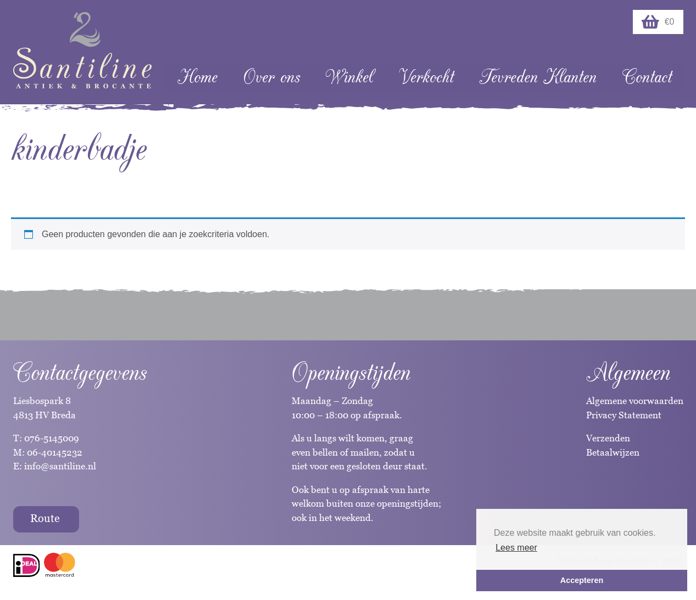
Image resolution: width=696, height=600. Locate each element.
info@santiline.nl (60, 466)
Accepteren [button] (581, 580)
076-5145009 (50, 438)
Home (197, 77)
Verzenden (608, 438)
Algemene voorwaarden (634, 400)
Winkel (349, 77)
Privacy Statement (623, 415)
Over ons (271, 77)
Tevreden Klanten (538, 77)
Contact (647, 77)
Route (45, 518)
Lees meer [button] (516, 547)
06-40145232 (54, 452)
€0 (658, 22)
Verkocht (426, 77)
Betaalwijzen (612, 452)
